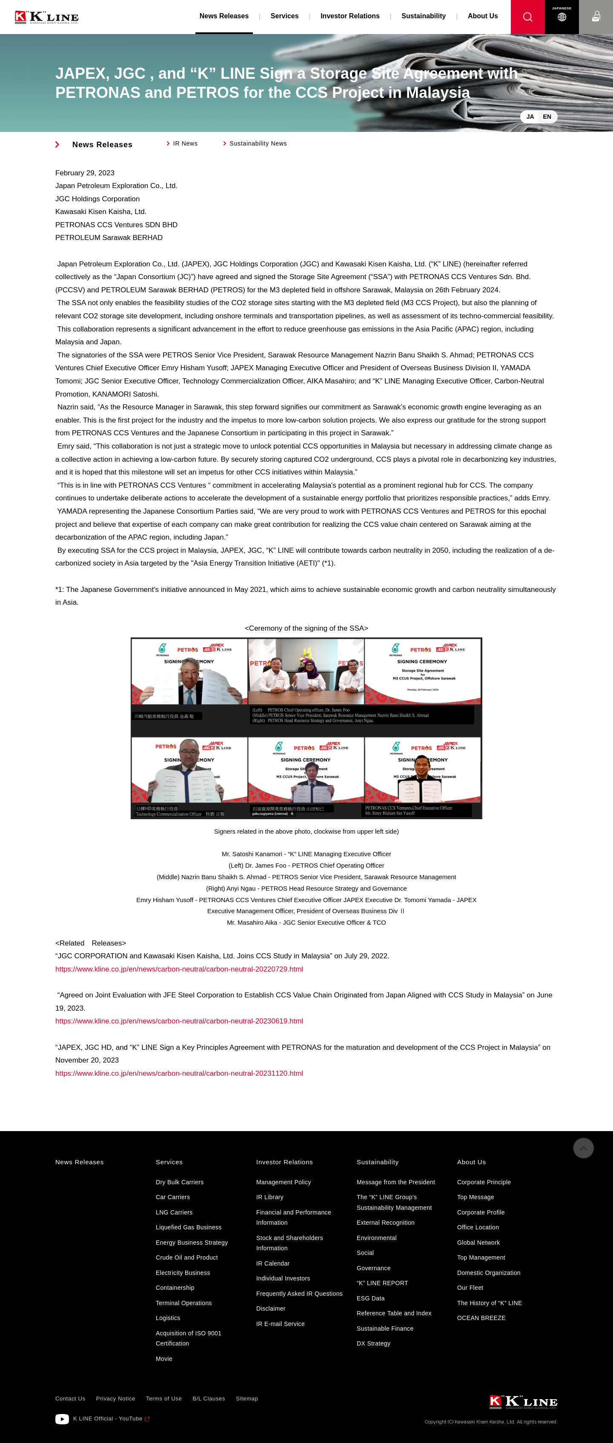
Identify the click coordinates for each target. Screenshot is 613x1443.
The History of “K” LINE (489, 1303)
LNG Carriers (174, 1212)
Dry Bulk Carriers (180, 1182)
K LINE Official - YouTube (108, 1418)
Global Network (478, 1242)
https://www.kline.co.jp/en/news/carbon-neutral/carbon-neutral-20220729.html (179, 969)
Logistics (168, 1317)
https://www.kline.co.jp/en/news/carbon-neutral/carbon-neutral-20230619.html (179, 1021)
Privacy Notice (115, 1398)
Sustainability (423, 16)
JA (530, 116)
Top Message (475, 1197)
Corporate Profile (481, 1212)
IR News (185, 143)
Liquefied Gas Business (189, 1227)
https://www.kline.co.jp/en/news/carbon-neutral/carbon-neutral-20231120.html (179, 1073)
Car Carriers (173, 1197)
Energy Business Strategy (192, 1242)
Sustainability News (258, 143)
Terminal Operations (184, 1303)
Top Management (481, 1257)
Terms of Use (164, 1398)
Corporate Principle (484, 1182)
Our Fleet (470, 1287)
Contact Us (596, 8)
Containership (175, 1287)
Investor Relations (350, 16)
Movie (164, 1358)
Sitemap (247, 1398)
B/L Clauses (208, 1398)
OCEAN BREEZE (481, 1317)
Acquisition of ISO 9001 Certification (188, 1338)
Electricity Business (183, 1272)
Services (285, 16)
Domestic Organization (489, 1272)
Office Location (478, 1227)
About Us (483, 16)
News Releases (102, 144)
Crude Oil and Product (187, 1257)
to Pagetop (583, 1154)
